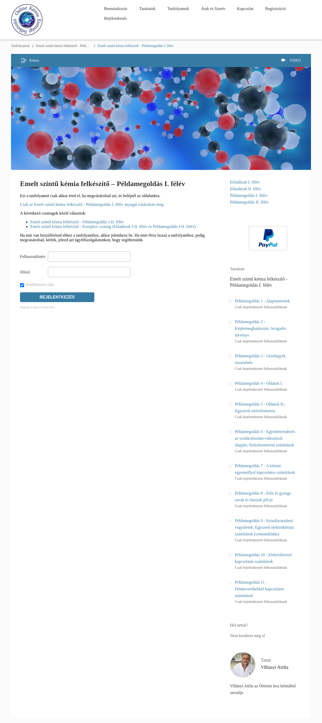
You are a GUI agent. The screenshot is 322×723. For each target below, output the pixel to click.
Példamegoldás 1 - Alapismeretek (262, 301)
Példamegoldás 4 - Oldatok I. (259, 383)
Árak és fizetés (213, 8)
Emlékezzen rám (37, 284)
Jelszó (25, 272)
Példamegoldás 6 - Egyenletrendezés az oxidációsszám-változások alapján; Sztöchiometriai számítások (265, 438)
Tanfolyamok (178, 8)
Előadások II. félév (245, 189)
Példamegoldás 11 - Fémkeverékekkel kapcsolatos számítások (259, 589)
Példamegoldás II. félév (249, 202)
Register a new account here (37, 307)
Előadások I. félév (245, 182)
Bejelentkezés (115, 18)
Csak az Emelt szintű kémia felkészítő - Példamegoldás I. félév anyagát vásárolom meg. (92, 204)
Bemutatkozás (115, 8)
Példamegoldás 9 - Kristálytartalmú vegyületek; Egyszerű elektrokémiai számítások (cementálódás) (264, 527)
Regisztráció (275, 8)
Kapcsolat (245, 8)
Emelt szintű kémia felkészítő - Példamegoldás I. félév (63, 46)
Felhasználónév (33, 256)
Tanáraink (147, 8)
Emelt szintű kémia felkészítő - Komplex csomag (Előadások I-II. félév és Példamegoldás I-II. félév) (113, 226)
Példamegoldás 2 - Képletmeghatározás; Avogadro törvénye (260, 328)
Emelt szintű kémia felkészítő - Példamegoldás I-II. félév (77, 222)
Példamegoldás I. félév (248, 195)
